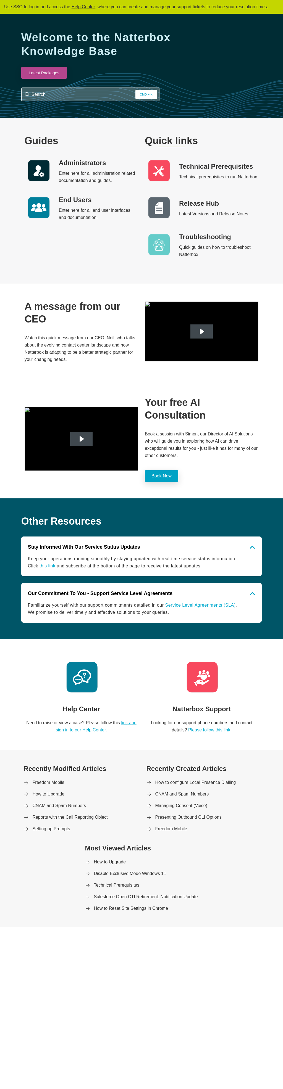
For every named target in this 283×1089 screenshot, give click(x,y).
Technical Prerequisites (116, 885)
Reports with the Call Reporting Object (70, 817)
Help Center (83, 6)
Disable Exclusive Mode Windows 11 (130, 873)
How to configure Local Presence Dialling (195, 782)
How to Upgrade (48, 794)
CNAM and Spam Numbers (59, 805)
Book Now (161, 476)
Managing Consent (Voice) (181, 805)
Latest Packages (44, 72)
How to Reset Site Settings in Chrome (131, 908)
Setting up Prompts (51, 828)
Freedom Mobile (48, 782)
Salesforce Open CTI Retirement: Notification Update (146, 896)
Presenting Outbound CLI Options (188, 817)
